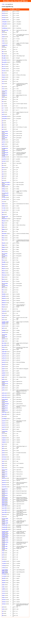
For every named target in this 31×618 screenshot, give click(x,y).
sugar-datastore (5, 488)
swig (3, 516)
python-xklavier (5, 405)
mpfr (3, 328)
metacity (3, 323)
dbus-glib (3, 55)
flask (3, 99)
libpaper (3, 247)
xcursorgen (4, 574)
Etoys (3, 83)
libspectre (3, 268)
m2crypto (3, 315)
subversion (4, 456)
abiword (3, 11)
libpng (3, 249)
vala (2, 559)
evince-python (4, 90)
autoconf (3, 17)
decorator (4, 68)
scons (3, 435)
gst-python (4, 156)
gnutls (3, 144)
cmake (3, 40)
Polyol (3, 347)
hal (2, 178)
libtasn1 (3, 270)
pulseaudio (4, 353)
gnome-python (4, 137)
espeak (3, 79)
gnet (2, 129)
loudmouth (4, 311)
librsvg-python (4, 253)
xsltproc (3, 595)
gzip (2, 173)
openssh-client (4, 334)
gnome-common (5, 131)
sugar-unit (4, 514)
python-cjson (4, 395)
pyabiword (4, 355)
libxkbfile (3, 294)
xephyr (3, 584)
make (3, 317)
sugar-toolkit (4, 505)
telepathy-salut (4, 544)
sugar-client (4, 486)
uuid (3, 554)
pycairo (3, 366)
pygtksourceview (5, 381)
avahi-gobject (4, 21)
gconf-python (4, 116)
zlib (2, 615)
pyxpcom (3, 420)
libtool (3, 277)
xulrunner (4, 599)
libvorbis (3, 281)
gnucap (3, 139)
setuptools (4, 437)
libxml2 (3, 304)
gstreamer (4, 161)
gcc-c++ (3, 107)
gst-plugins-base (5, 148)
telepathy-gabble (5, 518)
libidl (3, 227)
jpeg (2, 214)
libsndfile (3, 262)
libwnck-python (5, 283)
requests (3, 429)
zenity (3, 609)
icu (2, 201)
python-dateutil (5, 399)
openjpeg (3, 330)
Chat (3, 38)
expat (3, 97)
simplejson (4, 439)
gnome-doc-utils (5, 135)
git (2, 120)
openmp (3, 332)
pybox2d (3, 362)
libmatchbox (4, 233)
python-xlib (4, 412)
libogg (3, 245)
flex (2, 101)
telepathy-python (5, 537)
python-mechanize (5, 403)
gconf (3, 112)
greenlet (3, 146)
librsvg (3, 251)
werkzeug (3, 565)
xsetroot (3, 591)
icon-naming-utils (5, 193)
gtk (2, 163)
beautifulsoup (4, 28)
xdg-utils (3, 578)
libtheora (3, 272)
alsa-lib (3, 13)
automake (4, 19)
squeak (3, 450)
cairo (3, 32)
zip (2, 611)
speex (3, 444)
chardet (3, 36)
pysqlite (3, 385)
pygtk (3, 377)
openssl (3, 338)
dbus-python (4, 60)
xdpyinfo (3, 580)
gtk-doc (3, 167)
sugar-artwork (4, 469)
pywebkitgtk (4, 418)
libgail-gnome (4, 218)
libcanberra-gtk (5, 216)
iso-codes (3, 210)
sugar (3, 461)
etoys (3, 81)
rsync (3, 433)
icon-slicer (4, 197)
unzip (3, 550)
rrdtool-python (4, 431)
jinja (3, 212)
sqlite (3, 446)
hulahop (3, 186)
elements (3, 77)
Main (3, 4)
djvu (3, 72)
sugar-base (4, 478)
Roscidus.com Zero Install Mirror (15, 1)
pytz (2, 416)
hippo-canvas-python (6, 182)
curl (2, 47)
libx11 (3, 287)
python (3, 387)
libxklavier (4, 298)
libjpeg (3, 229)
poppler (3, 349)
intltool (3, 203)
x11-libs (3, 567)
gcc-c (3, 103)
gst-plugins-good (5, 152)
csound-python (4, 45)
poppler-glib (4, 351)
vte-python (4, 561)
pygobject (4, 372)
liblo (3, 231)
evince (3, 88)
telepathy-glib (4, 525)
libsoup (3, 264)
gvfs (2, 169)
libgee (3, 222)
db (2, 49)
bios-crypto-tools (5, 30)
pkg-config (4, 343)
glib (2, 124)
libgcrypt (3, 220)
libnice (3, 235)
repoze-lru (4, 427)
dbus (3, 51)
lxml (3, 313)
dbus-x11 (3, 64)
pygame (3, 368)
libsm (3, 257)
